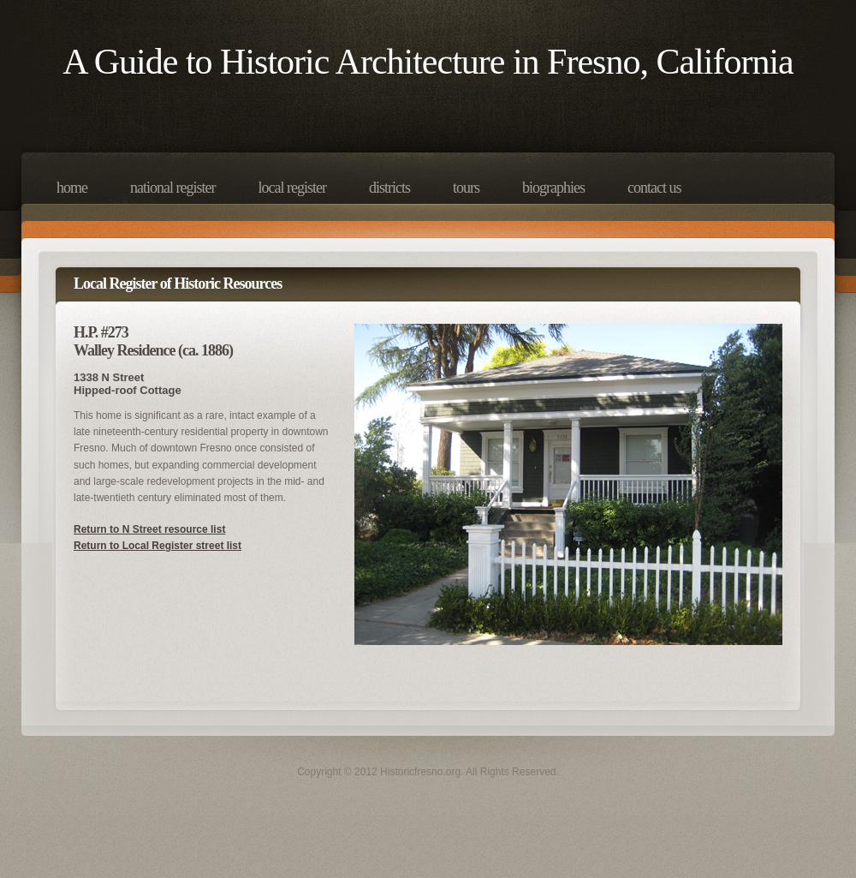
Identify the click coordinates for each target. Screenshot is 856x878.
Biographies (553, 187)
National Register (172, 187)
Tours (466, 187)
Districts (389, 187)
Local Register (291, 187)
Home (71, 187)
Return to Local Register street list (157, 546)
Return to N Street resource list (149, 529)
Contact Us (654, 187)
